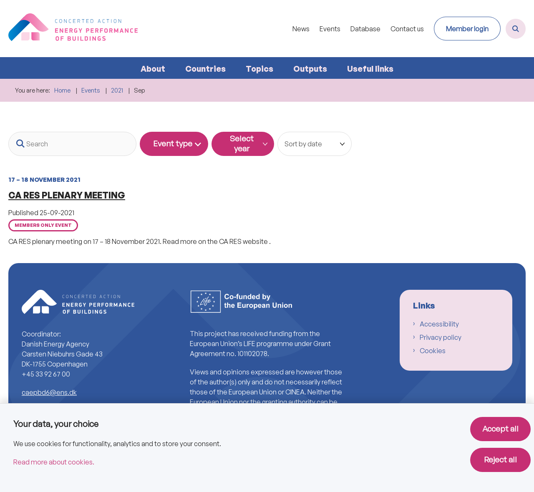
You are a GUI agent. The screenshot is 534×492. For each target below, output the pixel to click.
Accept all (500, 429)
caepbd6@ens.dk (49, 392)
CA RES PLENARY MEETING (66, 195)
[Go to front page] (73, 28)
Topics (259, 69)
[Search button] (20, 144)
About (153, 69)
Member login (467, 29)
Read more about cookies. (53, 462)
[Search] (72, 144)
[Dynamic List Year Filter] (243, 144)
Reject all (500, 459)
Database (365, 29)
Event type (172, 143)
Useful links (370, 69)
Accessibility (439, 324)
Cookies (433, 350)
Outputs (310, 69)
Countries (205, 69)
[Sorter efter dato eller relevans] (314, 144)
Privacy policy (440, 337)
